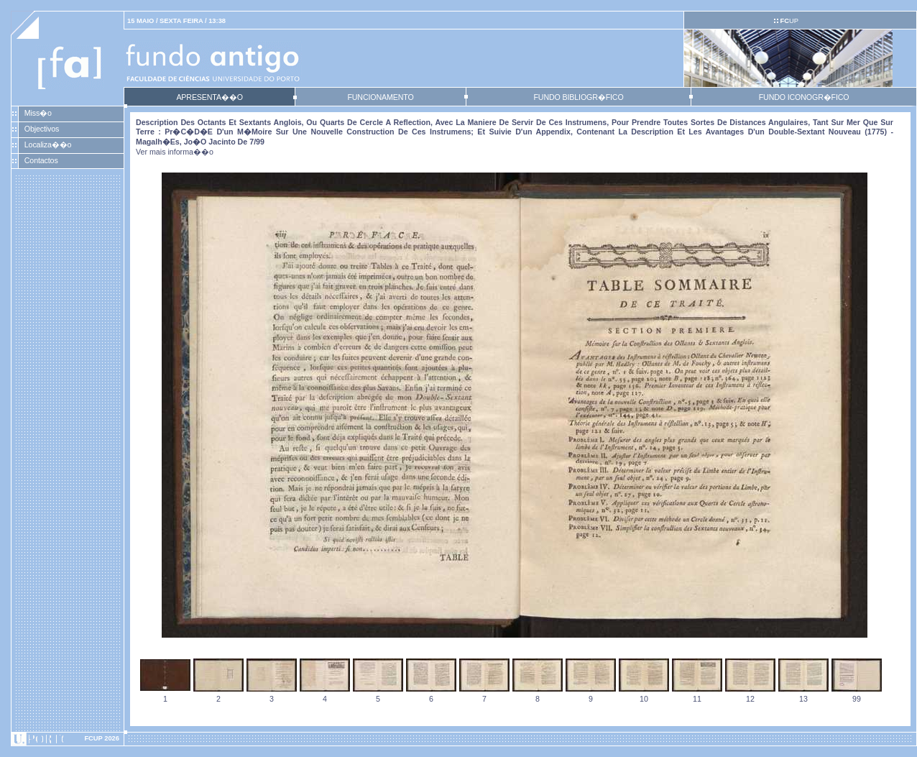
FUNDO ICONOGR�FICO (804, 97)
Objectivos (41, 128)
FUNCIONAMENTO (380, 97)
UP (789, 20)
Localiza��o (48, 144)
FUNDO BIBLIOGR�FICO (578, 97)
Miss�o (38, 113)
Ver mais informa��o (174, 151)
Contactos (41, 160)
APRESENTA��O (209, 97)
